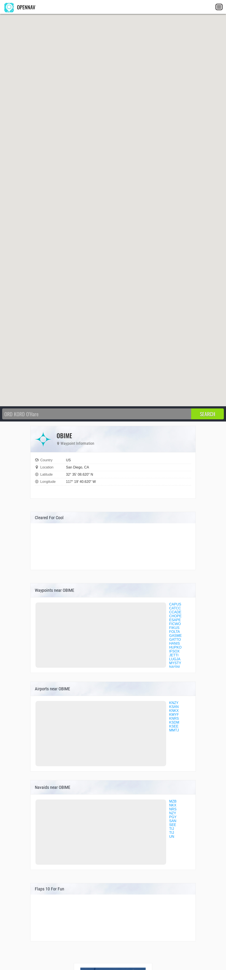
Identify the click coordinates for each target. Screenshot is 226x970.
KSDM (174, 722)
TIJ (171, 829)
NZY (172, 813)
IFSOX (174, 651)
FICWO (175, 624)
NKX (172, 805)
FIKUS (174, 628)
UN (171, 836)
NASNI (174, 667)
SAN (172, 821)
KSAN (174, 707)
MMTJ (174, 730)
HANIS (174, 643)
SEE (172, 825)
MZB (173, 801)
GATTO (175, 639)
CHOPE (175, 616)
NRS (173, 809)
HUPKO (175, 647)
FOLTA (174, 632)
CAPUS (175, 604)
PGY (173, 817)
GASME (175, 635)
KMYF (174, 714)
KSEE (174, 726)
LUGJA (174, 659)
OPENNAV (19, 7)
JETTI (174, 655)
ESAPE (175, 620)
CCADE (175, 612)
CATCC (175, 608)
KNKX (174, 710)
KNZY (174, 703)
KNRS (174, 718)
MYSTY (175, 663)
